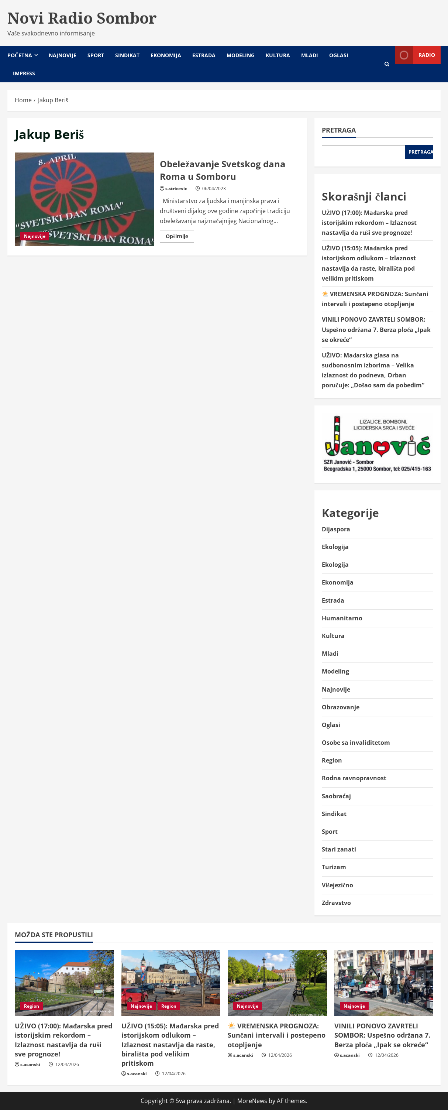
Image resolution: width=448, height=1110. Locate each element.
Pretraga (339, 130)
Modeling (241, 55)
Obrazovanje (340, 707)
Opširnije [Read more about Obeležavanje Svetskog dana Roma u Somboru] (180, 237)
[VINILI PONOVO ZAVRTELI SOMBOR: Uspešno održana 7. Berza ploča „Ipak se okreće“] (384, 983)
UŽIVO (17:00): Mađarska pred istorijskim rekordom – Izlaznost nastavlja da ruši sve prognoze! (369, 223)
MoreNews (252, 1101)
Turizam (334, 867)
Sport (95, 55)
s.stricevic (176, 188)
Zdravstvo (336, 903)
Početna (19, 55)
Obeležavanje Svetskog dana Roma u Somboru (84, 199)
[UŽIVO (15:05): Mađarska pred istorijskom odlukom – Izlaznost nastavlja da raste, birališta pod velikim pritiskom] (171, 983)
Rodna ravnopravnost (354, 778)
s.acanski (30, 1064)
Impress (24, 73)
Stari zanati (339, 849)
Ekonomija (166, 55)
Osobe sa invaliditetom (356, 743)
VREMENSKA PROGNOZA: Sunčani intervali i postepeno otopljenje (276, 1035)
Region (332, 760)
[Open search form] (387, 64)
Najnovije (62, 55)
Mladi (309, 55)
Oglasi (338, 55)
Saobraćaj (336, 796)
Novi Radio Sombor (82, 17)
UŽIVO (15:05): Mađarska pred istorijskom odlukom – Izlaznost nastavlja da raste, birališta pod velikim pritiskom (170, 1044)
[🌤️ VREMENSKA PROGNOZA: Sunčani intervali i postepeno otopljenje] (277, 983)
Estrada (204, 55)
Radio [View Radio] (415, 55)
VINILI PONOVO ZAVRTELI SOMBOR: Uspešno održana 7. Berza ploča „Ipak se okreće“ (376, 329)
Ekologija (335, 547)
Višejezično (337, 885)
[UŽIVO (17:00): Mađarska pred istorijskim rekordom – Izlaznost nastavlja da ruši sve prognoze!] (64, 983)
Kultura (278, 55)
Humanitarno (342, 618)
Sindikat (127, 55)
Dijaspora (336, 529)
